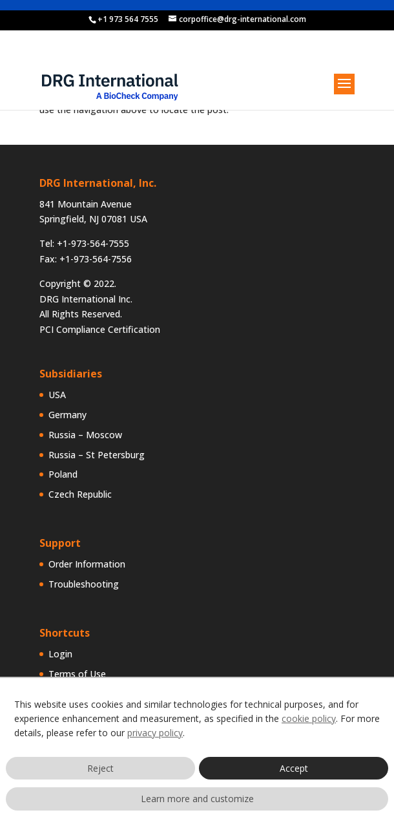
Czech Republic (80, 494)
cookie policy (309, 718)
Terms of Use (77, 674)
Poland (63, 474)
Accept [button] (294, 768)
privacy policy (155, 733)
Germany (67, 414)
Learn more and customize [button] (197, 798)
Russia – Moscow (85, 435)
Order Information (86, 564)
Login (60, 654)
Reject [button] (100, 768)
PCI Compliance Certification (99, 329)
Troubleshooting (83, 584)
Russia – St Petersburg (96, 455)
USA (57, 394)
